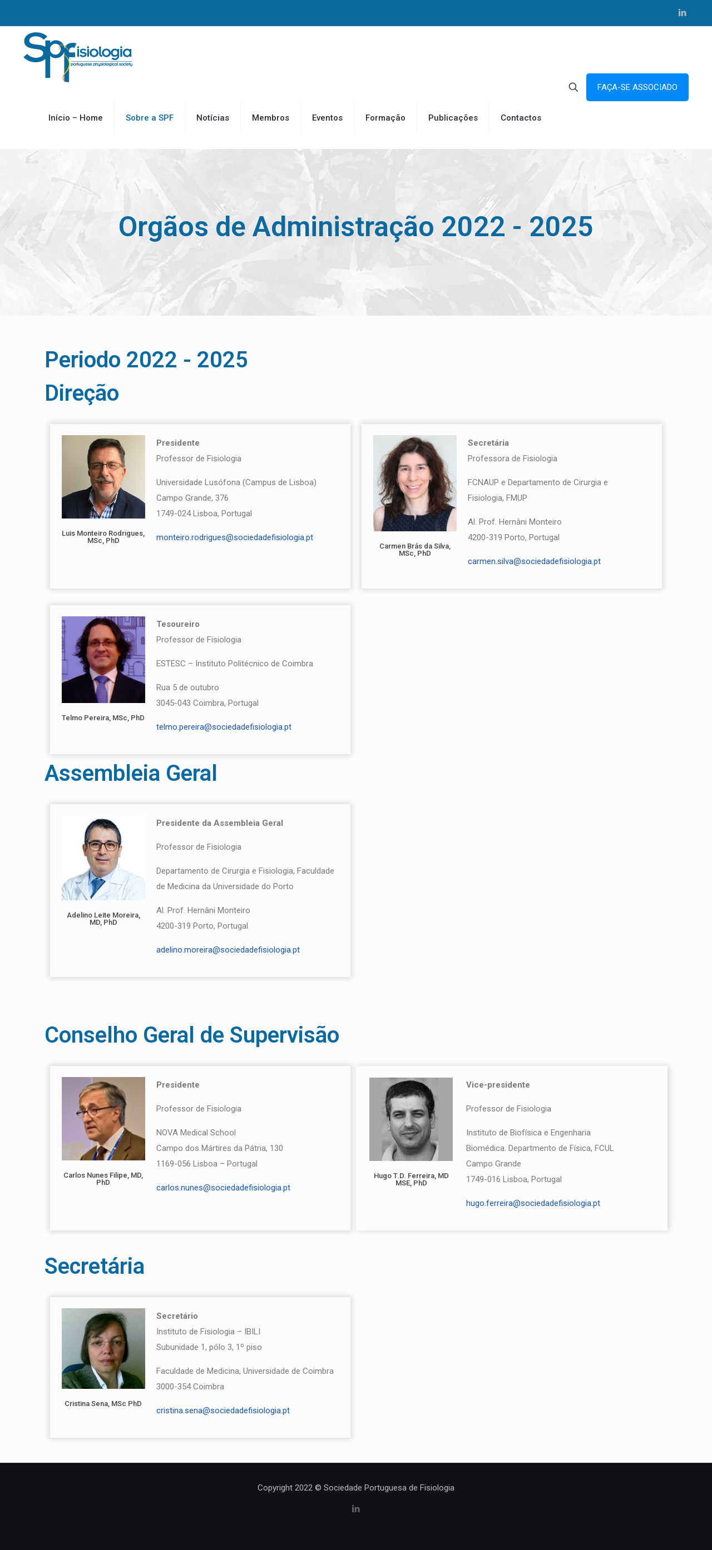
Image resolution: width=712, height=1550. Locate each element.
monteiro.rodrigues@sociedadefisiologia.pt (234, 537)
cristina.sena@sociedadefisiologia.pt (223, 1411)
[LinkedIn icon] (682, 13)
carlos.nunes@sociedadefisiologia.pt (223, 1188)
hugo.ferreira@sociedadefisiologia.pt (533, 1203)
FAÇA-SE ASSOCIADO (637, 87)
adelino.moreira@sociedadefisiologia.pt (228, 950)
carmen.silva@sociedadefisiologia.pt (534, 561)
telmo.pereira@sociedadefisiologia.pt (223, 727)
